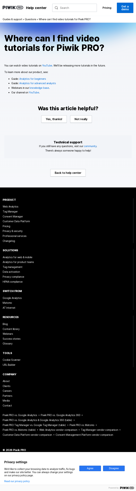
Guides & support (12, 19)
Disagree (114, 468)
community (90, 146)
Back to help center (68, 173)
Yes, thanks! (54, 119)
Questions (30, 19)
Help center (36, 8)
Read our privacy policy (17, 481)
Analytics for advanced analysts (37, 83)
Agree (90, 468)
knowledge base (39, 87)
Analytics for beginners (32, 78)
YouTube (47, 65)
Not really (81, 119)
